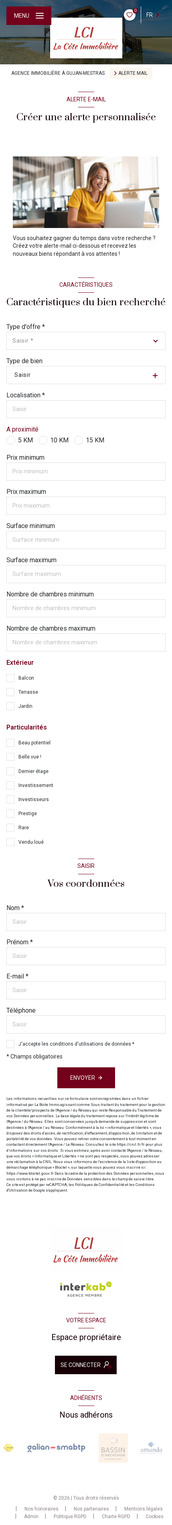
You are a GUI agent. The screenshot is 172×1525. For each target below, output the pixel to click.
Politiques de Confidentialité (99, 1184)
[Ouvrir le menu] (28, 15)
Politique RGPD (70, 1516)
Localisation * (25, 395)
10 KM (59, 440)
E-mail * (17, 976)
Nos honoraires (41, 1509)
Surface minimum (30, 526)
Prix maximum (26, 491)
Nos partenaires (91, 1509)
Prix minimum (25, 457)
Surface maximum (31, 560)
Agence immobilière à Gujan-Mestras (58, 73)
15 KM (95, 440)
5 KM (25, 440)
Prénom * (19, 942)
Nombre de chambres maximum (50, 628)
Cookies (155, 1516)
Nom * (15, 908)
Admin (31, 1516)
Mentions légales (143, 1509)
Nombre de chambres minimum (50, 594)
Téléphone (21, 1010)
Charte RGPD (116, 1516)
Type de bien (24, 361)
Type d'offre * (25, 327)
